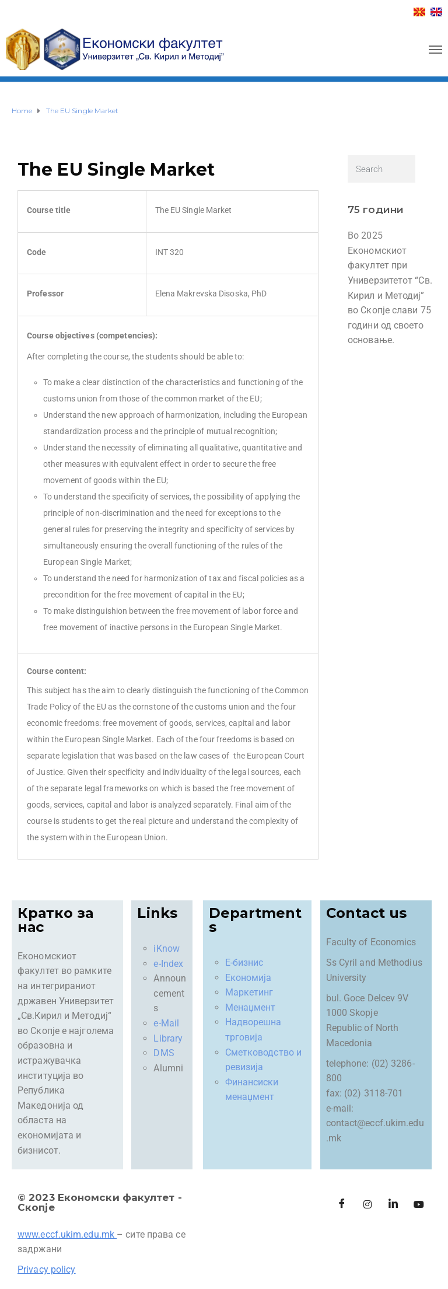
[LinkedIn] (393, 1204)
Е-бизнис (244, 962)
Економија (248, 977)
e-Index (168, 963)
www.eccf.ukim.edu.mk (66, 1234)
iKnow (166, 948)
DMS (163, 1053)
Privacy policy (46, 1269)
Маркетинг (249, 992)
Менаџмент (250, 1007)
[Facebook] (342, 1204)
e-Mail (166, 1023)
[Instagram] (367, 1204)
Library (168, 1038)
